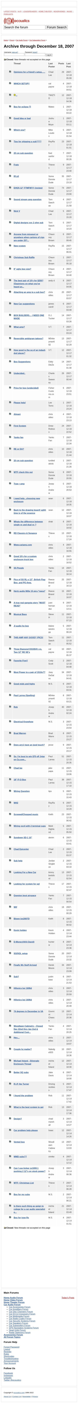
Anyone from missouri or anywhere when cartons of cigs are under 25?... (29, 237)
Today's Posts (68, 1298)
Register (7, 1352)
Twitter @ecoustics (12, 1380)
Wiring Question (22, 791)
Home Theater (45, 11)
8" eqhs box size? (22, 269)
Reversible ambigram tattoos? (28, 338)
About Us (7, 1396)
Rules (6, 1354)
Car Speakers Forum (18, 1323)
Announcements (11, 1361)
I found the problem (23, 1096)
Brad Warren (20, 733)
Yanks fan (18, 437)
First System (20, 426)
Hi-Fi (20, 11)
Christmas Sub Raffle (24, 257)
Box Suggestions (22, 362)
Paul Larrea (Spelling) (24, 695)
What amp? (19, 327)
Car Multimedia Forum (19, 1316)
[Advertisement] (39, 1260)
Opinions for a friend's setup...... (29, 72)
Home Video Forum (13, 1300)
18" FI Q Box (20, 780)
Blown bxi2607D (22, 919)
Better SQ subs (21, 1072)
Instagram (8, 1375)
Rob (16, 707)
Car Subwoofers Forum (19, 1325)
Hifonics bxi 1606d (23, 988)
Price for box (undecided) (26, 388)
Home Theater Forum (14, 1302)
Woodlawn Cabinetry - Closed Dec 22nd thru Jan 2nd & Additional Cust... (28, 1029)
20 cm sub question (23, 153)
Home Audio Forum (13, 1298)
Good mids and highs (24, 684)
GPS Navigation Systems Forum (24, 1328)
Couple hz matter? (23, 1049)
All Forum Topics (12, 1337)
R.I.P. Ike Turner (21, 1084)
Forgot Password (11, 1347)
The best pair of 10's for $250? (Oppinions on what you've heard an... (28, 284)
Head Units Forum (17, 1330)
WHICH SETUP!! (22, 84)
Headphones (59, 11)
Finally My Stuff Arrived (25, 965)
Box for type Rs (21, 1218)
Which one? (19, 130)
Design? (18, 1119)
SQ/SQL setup (21, 953)
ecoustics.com (19, 1393)
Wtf (15, 907)
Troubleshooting (11, 1359)
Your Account (10, 1363)
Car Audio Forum (12, 1305)
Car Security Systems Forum (22, 1321)
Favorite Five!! (21, 661)
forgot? (35, 52)
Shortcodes (9, 1356)
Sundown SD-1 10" (23, 837)
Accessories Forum (13, 1335)
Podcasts (8, 14)
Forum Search (57, 27)
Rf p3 (16, 176)
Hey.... (17, 1038)
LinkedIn (8, 1378)
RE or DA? (19, 449)
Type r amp (19, 484)
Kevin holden (20, 930)
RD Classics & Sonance (25, 533)
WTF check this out (23, 472)
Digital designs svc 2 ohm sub (28, 223)
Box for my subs (22, 1194)
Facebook (8, 1373)
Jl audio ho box (21, 626)
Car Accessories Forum (19, 1307)
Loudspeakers (30, 11)
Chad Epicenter (21, 849)
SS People (19, 568)
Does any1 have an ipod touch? (29, 745)
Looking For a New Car (25, 872)
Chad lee (18, 768)
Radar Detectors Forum (19, 1332)
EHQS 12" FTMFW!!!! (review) (28, 188)
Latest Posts (10, 11)
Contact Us (16, 1396)
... (15, 95)
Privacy (35, 1396)
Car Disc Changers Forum (21, 1312)
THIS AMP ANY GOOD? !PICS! (28, 637)
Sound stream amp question (27, 199)
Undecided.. (19, 373)
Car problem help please (26, 1130)
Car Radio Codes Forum (20, 1319)
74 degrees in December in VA (28, 1011)
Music (69, 11)
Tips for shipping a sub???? (27, 141)
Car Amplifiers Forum (18, 1309)
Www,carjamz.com (23, 545)
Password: (35, 53)
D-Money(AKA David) (24, 942)
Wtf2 (16, 803)
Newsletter (26, 1396)
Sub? (16, 977)
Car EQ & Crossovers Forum (22, 1314)
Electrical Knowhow (23, 722)
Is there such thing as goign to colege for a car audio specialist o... (29, 1209)
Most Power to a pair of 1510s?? (29, 672)
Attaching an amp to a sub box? (29, 292)
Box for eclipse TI (22, 107)
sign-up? (15, 52)
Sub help (18, 861)
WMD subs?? (20, 1157)
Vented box (19, 1142)
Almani (17, 414)
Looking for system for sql (27, 884)
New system (20, 246)
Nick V (17, 211)
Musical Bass (20, 614)
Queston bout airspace (25, 895)
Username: (14, 53)
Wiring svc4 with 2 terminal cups (30, 826)
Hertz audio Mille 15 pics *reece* (29, 591)
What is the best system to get (28, 1107)
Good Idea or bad (22, 118)
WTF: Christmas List (24, 1183)
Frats (16, 165)
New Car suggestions (24, 304)
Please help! (20, 403)
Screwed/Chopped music (26, 814)
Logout (7, 1349)
